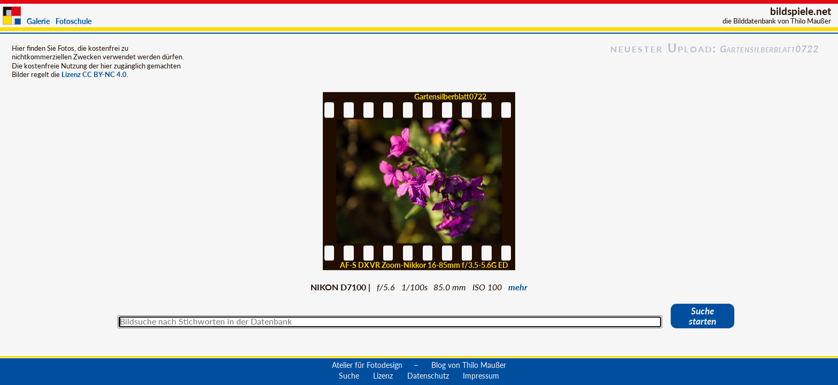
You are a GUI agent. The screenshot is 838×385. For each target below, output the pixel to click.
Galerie (38, 21)
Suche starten (702, 316)
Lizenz (383, 375)
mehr (517, 287)
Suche (349, 375)
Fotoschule (73, 21)
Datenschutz (428, 375)
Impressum (481, 375)
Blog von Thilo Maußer (468, 364)
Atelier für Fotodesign (367, 364)
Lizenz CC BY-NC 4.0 (94, 74)
